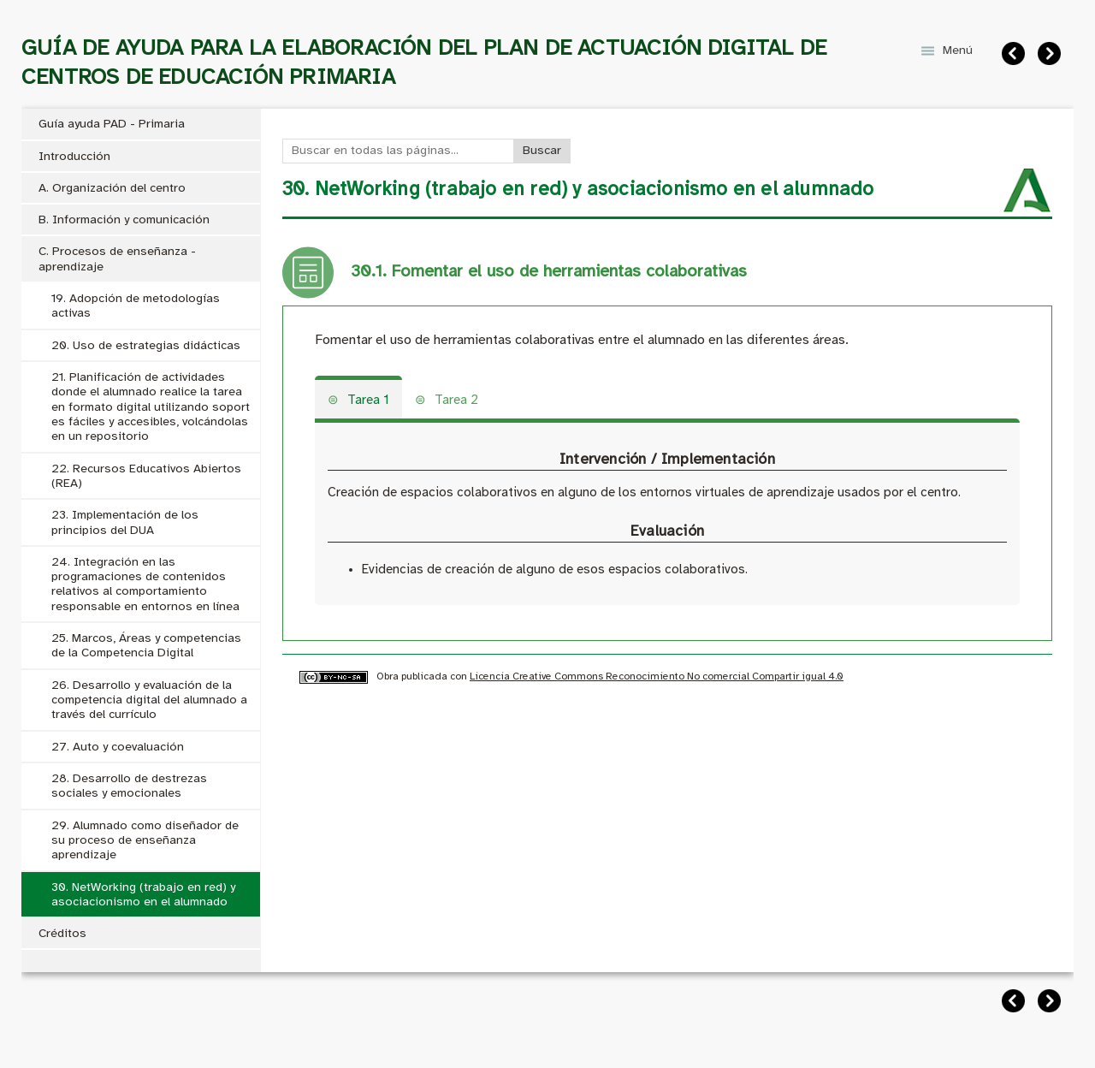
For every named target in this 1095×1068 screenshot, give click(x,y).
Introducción (74, 157)
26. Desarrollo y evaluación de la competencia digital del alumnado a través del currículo (149, 700)
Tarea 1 (368, 400)
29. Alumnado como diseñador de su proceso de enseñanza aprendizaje (145, 841)
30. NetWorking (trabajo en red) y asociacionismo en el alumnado (143, 895)
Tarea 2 (456, 400)
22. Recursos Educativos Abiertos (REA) (146, 476)
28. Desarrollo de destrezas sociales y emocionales (129, 786)
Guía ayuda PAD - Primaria (111, 124)
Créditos (62, 934)
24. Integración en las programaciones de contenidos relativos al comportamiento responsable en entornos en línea (145, 585)
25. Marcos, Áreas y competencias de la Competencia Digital (146, 646)
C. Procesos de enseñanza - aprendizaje (117, 259)
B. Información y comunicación (124, 220)
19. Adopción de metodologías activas (135, 306)
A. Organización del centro (112, 188)
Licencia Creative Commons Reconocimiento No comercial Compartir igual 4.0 (656, 676)
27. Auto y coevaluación (117, 747)
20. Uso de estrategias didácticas (145, 346)
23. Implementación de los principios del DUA (124, 523)
